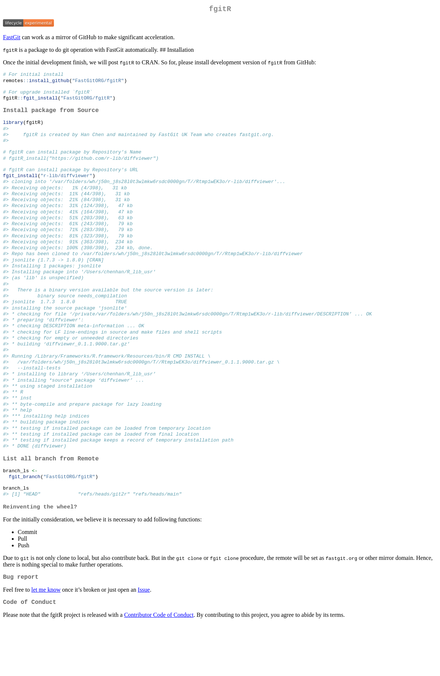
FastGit (11, 39)
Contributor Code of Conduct (159, 666)
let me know (46, 640)
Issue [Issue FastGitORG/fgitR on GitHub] (144, 640)
